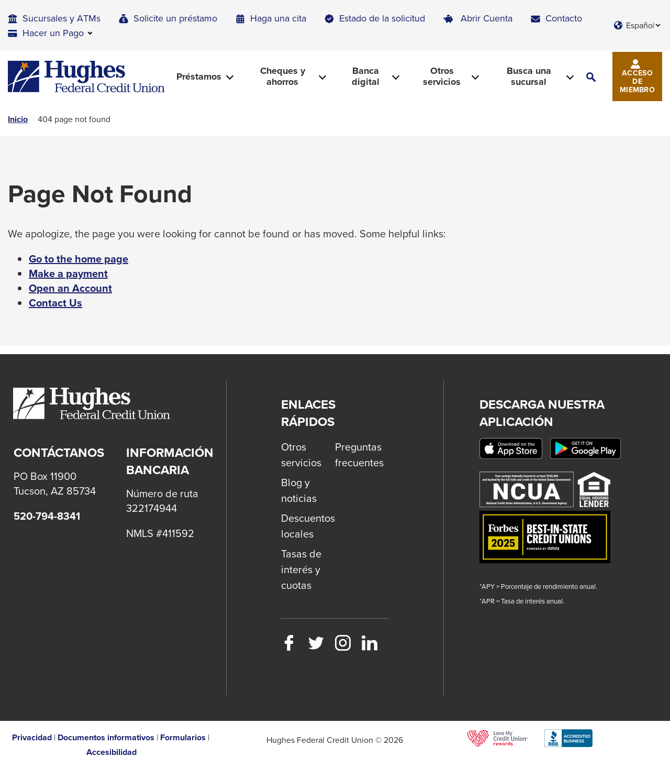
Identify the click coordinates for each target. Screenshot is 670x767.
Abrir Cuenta (486, 18)
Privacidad (32, 737)
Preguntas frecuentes (359, 454)
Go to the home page (78, 258)
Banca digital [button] (365, 76)
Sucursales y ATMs (61, 18)
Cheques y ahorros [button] (282, 76)
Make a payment (68, 273)
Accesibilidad (111, 752)
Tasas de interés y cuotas (301, 569)
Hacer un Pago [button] (53, 32)
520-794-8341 (47, 516)
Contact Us (55, 302)
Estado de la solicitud (382, 18)
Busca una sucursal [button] (529, 76)
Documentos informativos (106, 737)
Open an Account (70, 288)
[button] (591, 77)
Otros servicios (301, 454)
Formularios (183, 737)
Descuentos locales (308, 525)
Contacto (563, 18)
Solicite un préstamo (175, 18)
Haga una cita (278, 18)
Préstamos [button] (198, 76)
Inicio (18, 119)
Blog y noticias (299, 490)
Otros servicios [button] (442, 76)
